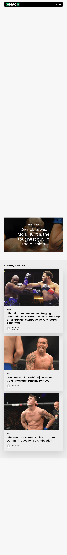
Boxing (9, 309)
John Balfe (33, 54)
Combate (21, 133)
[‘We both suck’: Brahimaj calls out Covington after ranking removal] (33, 363)
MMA (8, 373)
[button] (60, 4)
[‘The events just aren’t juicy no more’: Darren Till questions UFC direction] (33, 422)
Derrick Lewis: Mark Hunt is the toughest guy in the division (33, 235)
